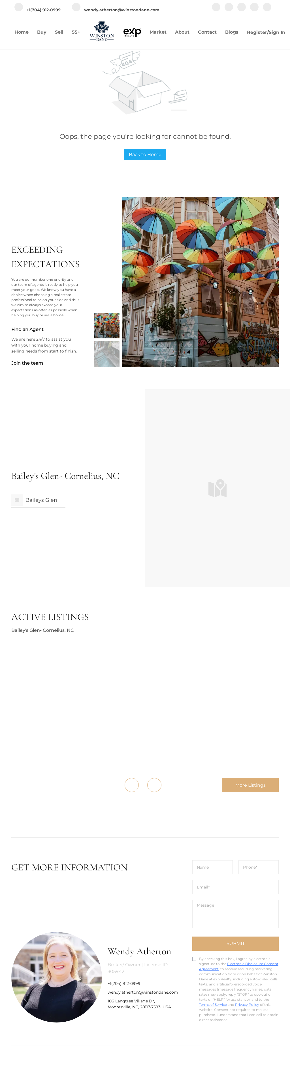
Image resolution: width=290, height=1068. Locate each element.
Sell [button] (59, 32)
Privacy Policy (247, 1004)
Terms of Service (213, 1004)
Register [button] (257, 32)
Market (158, 32)
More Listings (250, 785)
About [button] (182, 32)
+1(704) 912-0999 (124, 983)
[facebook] (216, 7)
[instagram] (241, 7)
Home (21, 32)
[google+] (267, 7)
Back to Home (145, 154)
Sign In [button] (277, 32)
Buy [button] (41, 32)
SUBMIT (236, 943)
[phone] (258, 867)
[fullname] (212, 867)
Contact (207, 32)
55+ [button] (76, 32)
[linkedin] (229, 7)
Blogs (231, 32)
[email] (235, 887)
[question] (235, 914)
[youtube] (254, 7)
